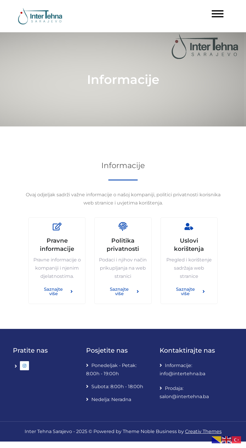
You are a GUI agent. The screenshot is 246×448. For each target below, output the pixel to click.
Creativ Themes (203, 431)
